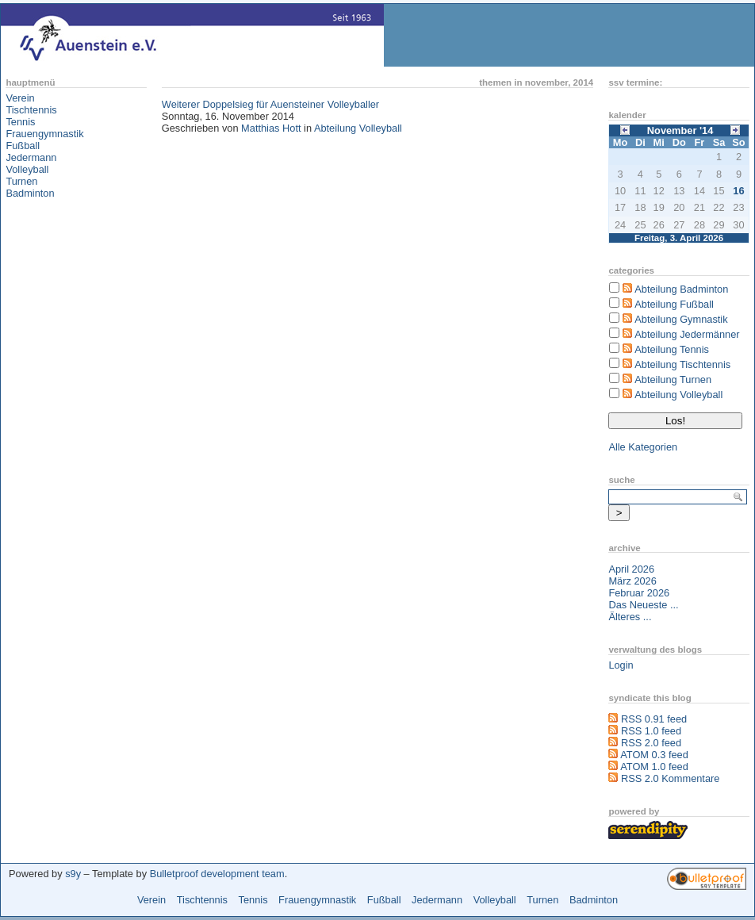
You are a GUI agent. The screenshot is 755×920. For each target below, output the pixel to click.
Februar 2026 (638, 593)
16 (738, 191)
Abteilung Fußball (674, 304)
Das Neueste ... (643, 605)
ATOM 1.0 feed (654, 766)
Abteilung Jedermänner (686, 334)
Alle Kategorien (642, 447)
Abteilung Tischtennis (682, 364)
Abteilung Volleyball (358, 128)
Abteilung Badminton (681, 289)
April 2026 (631, 569)
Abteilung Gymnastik (680, 319)
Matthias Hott (271, 128)
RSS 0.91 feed (654, 719)
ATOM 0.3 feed (654, 755)
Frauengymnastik (44, 134)
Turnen (21, 181)
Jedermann (31, 157)
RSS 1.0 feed (651, 731)
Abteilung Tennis (671, 349)
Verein (20, 98)
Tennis (20, 122)
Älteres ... (629, 617)
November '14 (680, 130)
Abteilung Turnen (672, 379)
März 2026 (632, 581)
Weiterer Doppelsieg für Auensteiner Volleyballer (270, 104)
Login (620, 665)
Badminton (30, 193)
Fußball (23, 145)
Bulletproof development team (217, 874)
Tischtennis (31, 110)
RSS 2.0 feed (651, 743)
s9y (73, 874)
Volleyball (27, 169)
